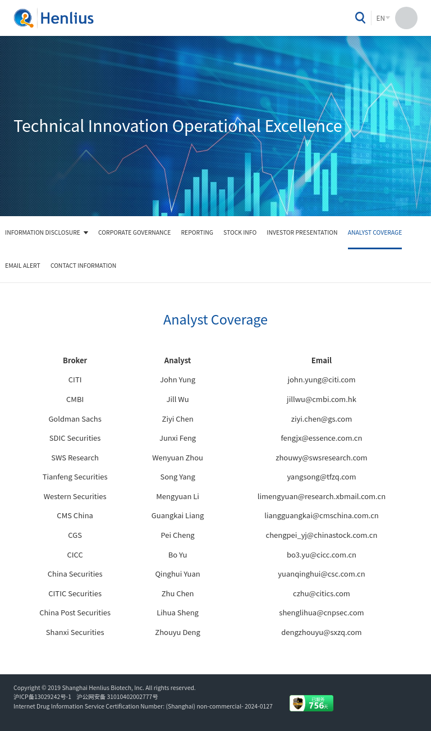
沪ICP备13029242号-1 (43, 696)
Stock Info (239, 232)
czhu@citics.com (321, 593)
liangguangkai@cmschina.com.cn (321, 515)
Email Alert (22, 265)
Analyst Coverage (375, 232)
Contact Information (83, 265)
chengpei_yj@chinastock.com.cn (322, 534)
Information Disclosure (42, 232)
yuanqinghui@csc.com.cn (321, 573)
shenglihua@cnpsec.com (321, 612)
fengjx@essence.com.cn (321, 437)
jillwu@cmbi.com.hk (321, 399)
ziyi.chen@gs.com (321, 418)
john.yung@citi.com (321, 379)
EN (381, 17)
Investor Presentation (302, 232)
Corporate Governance (134, 232)
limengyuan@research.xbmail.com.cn (322, 496)
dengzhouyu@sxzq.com (321, 632)
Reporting (197, 232)
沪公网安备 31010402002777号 (116, 696)
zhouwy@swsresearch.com (321, 457)
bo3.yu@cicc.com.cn (321, 554)
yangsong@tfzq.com (321, 476)
